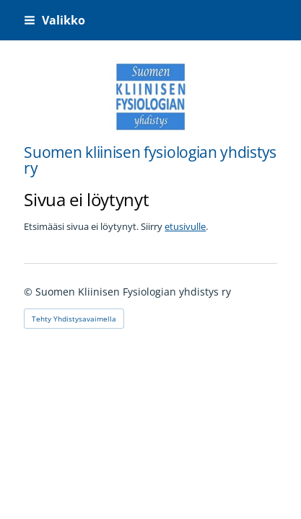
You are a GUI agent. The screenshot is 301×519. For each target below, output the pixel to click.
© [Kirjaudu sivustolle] (29, 291)
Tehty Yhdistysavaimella (74, 319)
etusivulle (185, 226)
